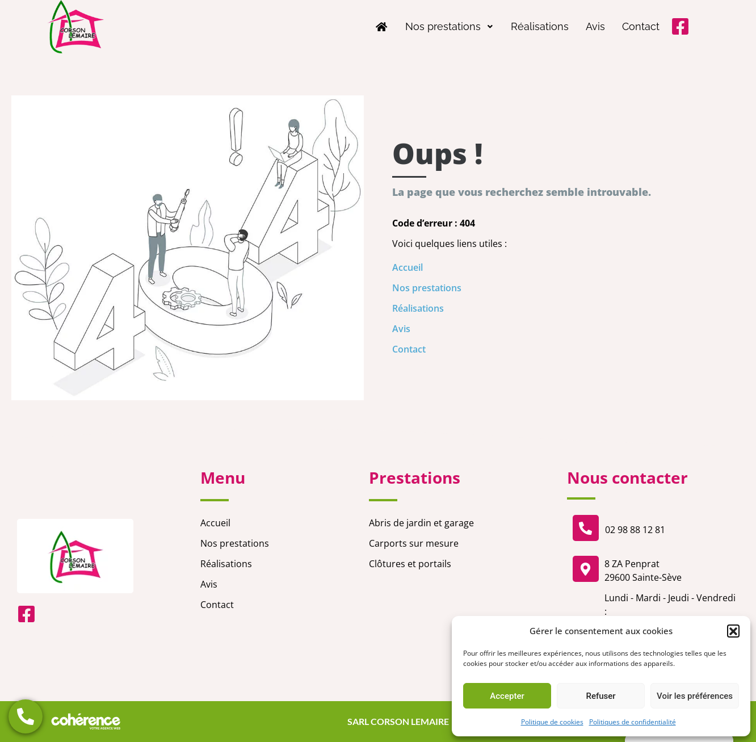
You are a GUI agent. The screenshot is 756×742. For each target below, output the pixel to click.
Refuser (600, 696)
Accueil (407, 267)
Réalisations (540, 26)
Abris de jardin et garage (421, 523)
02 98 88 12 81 (635, 529)
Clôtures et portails (410, 563)
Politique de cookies (552, 722)
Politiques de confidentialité (632, 722)
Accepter (507, 696)
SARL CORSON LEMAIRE (396, 721)
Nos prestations (449, 26)
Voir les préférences (695, 696)
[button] (733, 630)
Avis (595, 26)
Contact (641, 26)
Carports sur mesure (414, 543)
